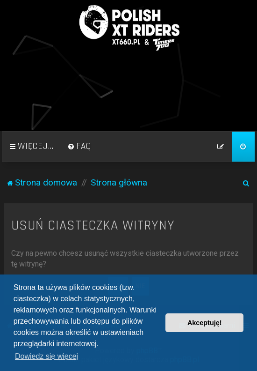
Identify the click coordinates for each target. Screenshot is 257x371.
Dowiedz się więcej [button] (46, 356)
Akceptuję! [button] (204, 322)
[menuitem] (79, 147)
